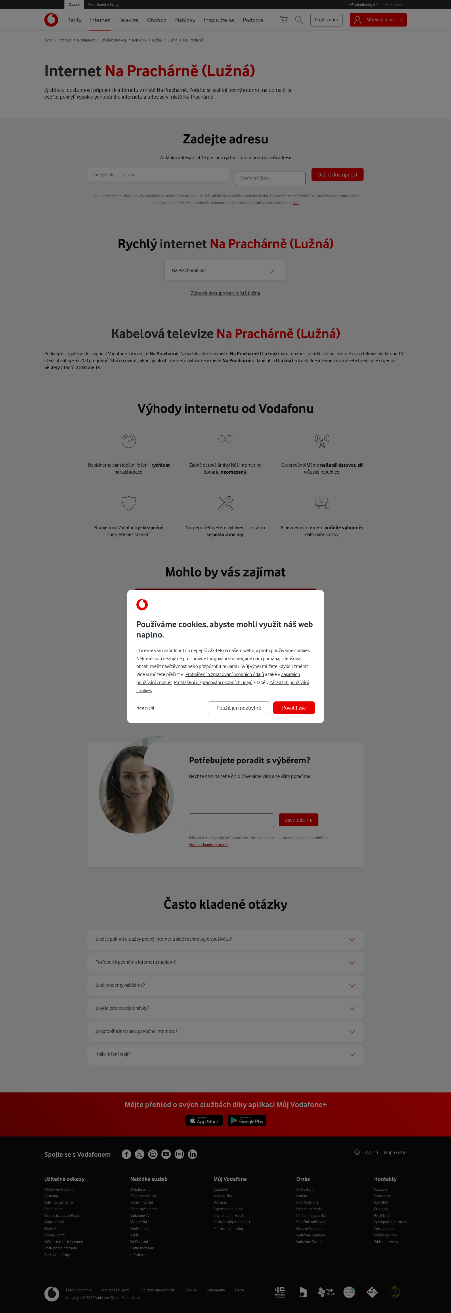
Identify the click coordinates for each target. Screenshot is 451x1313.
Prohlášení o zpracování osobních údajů (225, 674)
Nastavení (145, 708)
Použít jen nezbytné (239, 707)
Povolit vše (294, 707)
